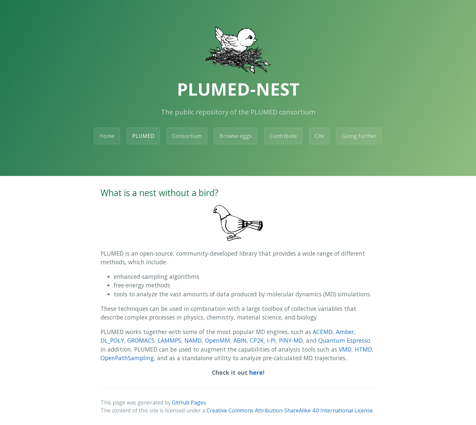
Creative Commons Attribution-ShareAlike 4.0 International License (290, 410)
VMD (345, 349)
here (256, 372)
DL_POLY (112, 340)
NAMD (193, 340)
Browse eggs (235, 136)
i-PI (271, 340)
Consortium (187, 136)
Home (106, 136)
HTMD (363, 349)
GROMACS (140, 340)
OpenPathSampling (127, 358)
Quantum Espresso (344, 340)
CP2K (257, 340)
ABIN (240, 340)
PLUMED (143, 136)
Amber (345, 332)
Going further (359, 136)
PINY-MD (291, 340)
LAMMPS (169, 340)
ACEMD (323, 332)
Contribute (283, 136)
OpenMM (217, 340)
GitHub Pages (189, 402)
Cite (319, 136)
